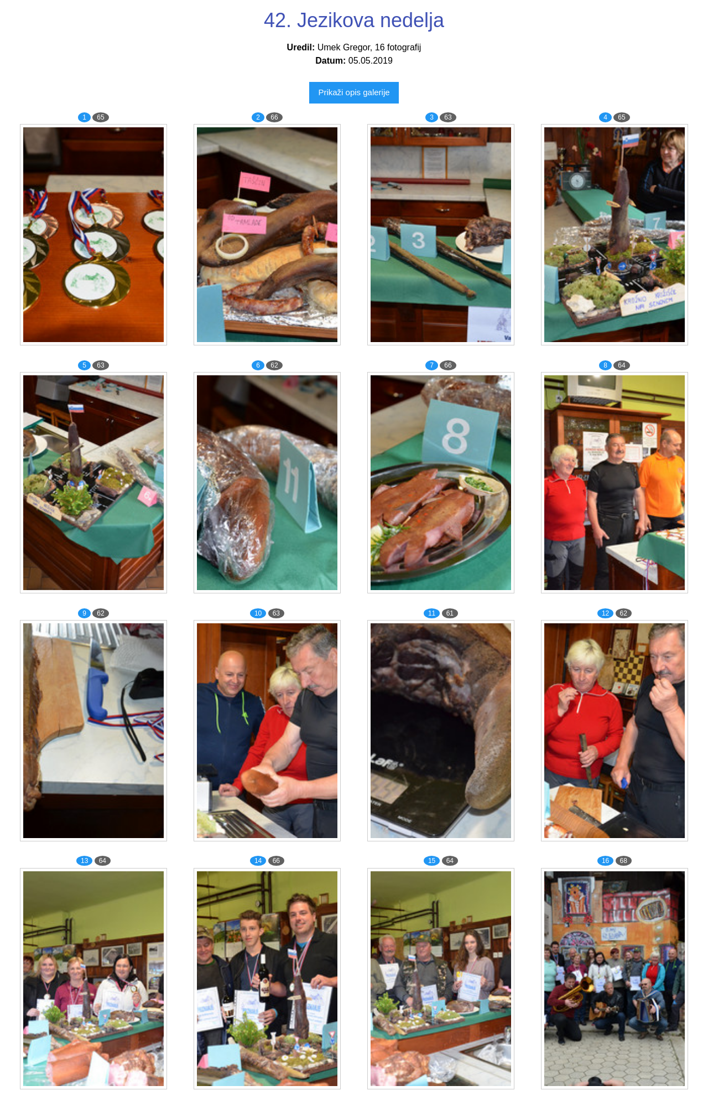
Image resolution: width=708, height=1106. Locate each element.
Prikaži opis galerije (353, 92)
